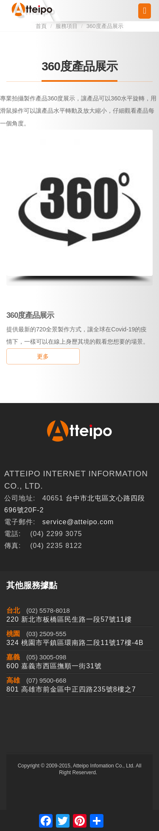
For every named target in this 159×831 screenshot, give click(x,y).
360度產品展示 (104, 26)
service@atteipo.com (78, 521)
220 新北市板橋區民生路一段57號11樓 (69, 619)
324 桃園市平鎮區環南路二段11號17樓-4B (75, 642)
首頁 (41, 26)
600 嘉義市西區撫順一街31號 (54, 666)
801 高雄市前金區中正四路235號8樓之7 (71, 689)
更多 (43, 356)
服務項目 (67, 26)
